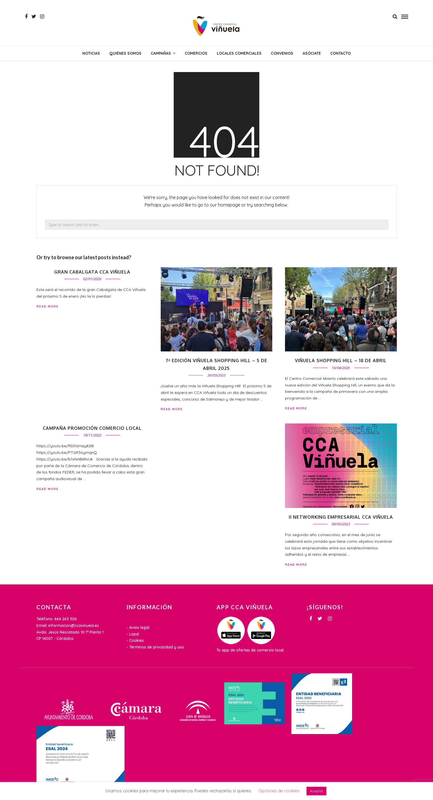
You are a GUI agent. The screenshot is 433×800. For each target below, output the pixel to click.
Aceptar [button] (316, 791)
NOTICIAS (91, 53)
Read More (296, 408)
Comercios (196, 53)
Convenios (282, 53)
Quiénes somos (125, 53)
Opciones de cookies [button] (279, 790)
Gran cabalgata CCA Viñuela (92, 272)
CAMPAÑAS (161, 53)
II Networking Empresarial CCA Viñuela (341, 517)
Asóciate (312, 53)
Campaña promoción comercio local (92, 428)
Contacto (340, 53)
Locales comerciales (239, 53)
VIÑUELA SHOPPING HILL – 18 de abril (341, 360)
